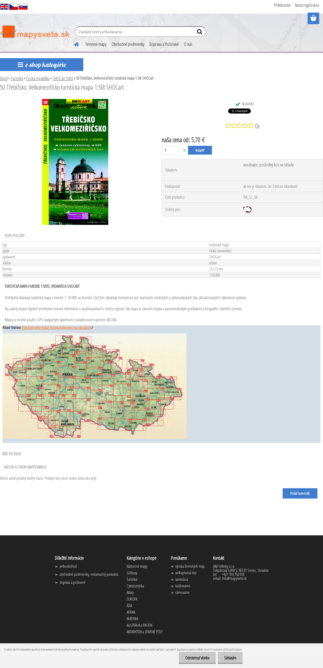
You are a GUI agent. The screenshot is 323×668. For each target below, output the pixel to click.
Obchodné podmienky (128, 44)
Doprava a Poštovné (164, 44)
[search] (200, 33)
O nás (188, 44)
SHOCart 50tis (63, 78)
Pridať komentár (300, 493)
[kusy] (171, 150)
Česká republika (38, 78)
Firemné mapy (96, 44)
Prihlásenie (282, 5)
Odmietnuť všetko (197, 658)
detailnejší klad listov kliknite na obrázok (57, 327)
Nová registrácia (307, 5)
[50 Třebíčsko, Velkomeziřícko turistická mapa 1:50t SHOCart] (75, 101)
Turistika (17, 78)
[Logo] (34, 32)
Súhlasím (230, 658)
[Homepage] (73, 43)
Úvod (4, 78)
